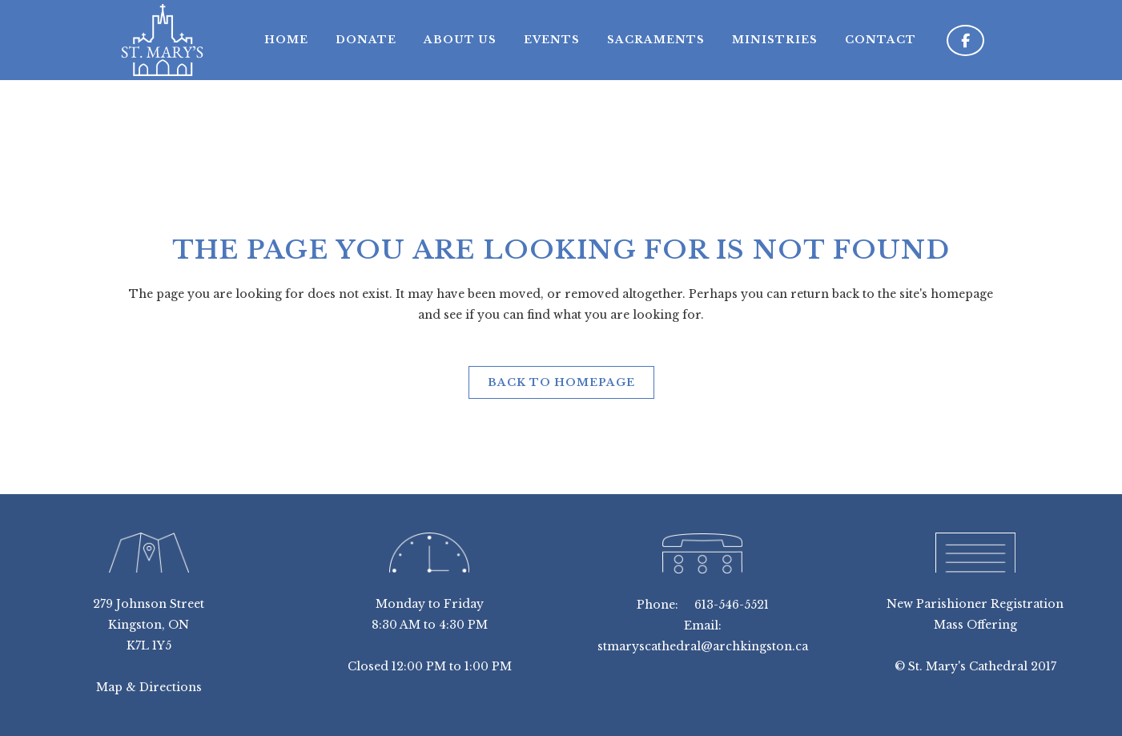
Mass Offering (975, 624)
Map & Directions (149, 687)
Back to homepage (561, 382)
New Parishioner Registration (975, 604)
